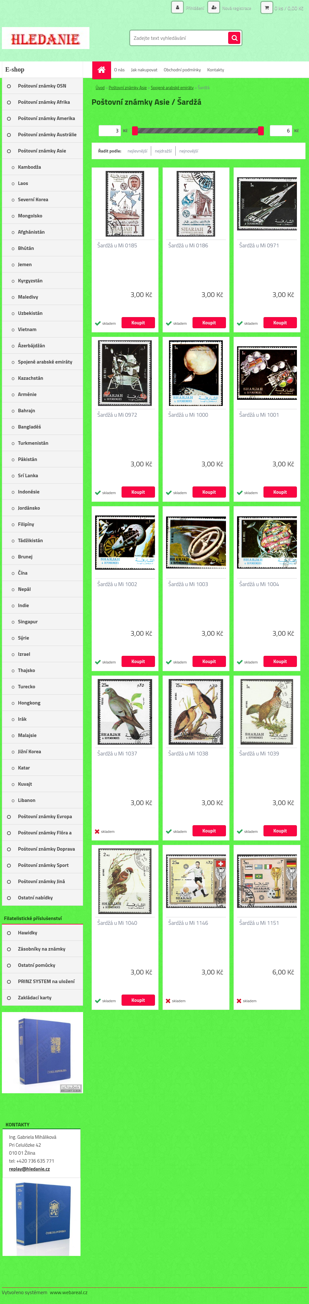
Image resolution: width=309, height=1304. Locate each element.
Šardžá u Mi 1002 (117, 584)
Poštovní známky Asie (128, 87)
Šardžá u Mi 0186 (188, 245)
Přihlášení (195, 7)
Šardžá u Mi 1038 (188, 753)
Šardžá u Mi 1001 (259, 415)
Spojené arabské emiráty (172, 87)
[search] (234, 38)
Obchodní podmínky (182, 69)
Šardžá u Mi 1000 (188, 415)
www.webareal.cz (69, 1292)
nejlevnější (137, 150)
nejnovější (188, 150)
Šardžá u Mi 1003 (188, 584)
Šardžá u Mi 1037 (117, 753)
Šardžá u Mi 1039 (259, 753)
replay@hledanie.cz (29, 1169)
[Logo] (45, 38)
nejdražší (163, 150)
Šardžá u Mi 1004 (259, 584)
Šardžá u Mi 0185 (117, 245)
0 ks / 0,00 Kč (288, 8)
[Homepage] (103, 69)
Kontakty (215, 69)
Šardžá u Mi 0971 (259, 245)
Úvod (100, 87)
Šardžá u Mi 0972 (117, 415)
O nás (119, 69)
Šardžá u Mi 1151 (259, 923)
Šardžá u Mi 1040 (117, 923)
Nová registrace (236, 7)
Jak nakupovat (144, 69)
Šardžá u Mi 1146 (188, 923)
